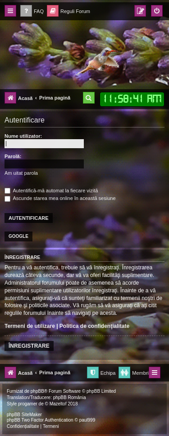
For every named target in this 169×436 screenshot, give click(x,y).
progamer (27, 403)
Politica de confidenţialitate (94, 326)
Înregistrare (29, 346)
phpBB (37, 391)
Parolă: (13, 156)
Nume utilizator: (23, 136)
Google (18, 236)
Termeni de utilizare (30, 326)
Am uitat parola (21, 173)
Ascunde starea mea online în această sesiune (60, 198)
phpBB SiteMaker (24, 414)
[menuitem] (32, 11)
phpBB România (69, 397)
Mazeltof (58, 403)
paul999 (87, 420)
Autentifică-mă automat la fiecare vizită (51, 190)
